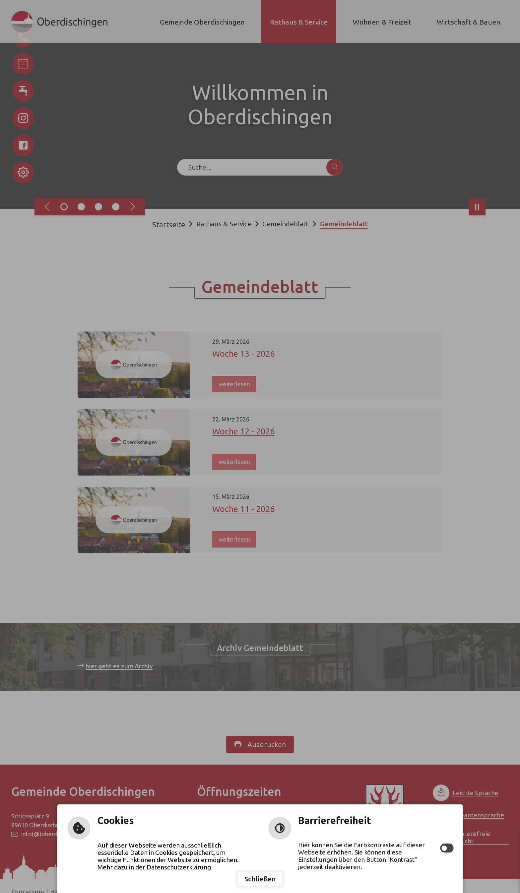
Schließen (260, 879)
